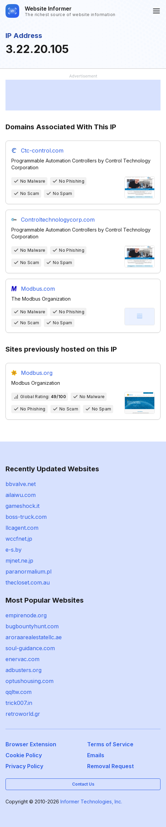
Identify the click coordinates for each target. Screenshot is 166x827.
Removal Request (110, 766)
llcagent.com (21, 527)
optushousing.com (29, 681)
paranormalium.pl (28, 571)
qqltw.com (18, 691)
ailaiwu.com (20, 494)
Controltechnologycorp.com (58, 219)
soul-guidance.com (30, 648)
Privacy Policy (24, 766)
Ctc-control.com (42, 150)
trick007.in (18, 702)
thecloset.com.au (27, 582)
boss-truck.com (26, 516)
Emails (95, 755)
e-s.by (13, 549)
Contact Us (83, 784)
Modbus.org (36, 372)
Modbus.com (38, 288)
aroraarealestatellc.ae (33, 637)
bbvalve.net (20, 484)
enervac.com (22, 659)
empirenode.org (26, 615)
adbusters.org (23, 670)
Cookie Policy (23, 755)
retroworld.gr (22, 713)
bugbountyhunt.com (32, 626)
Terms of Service (110, 744)
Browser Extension (30, 744)
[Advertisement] (83, 95)
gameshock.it (22, 505)
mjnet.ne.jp (19, 560)
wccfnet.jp (18, 538)
